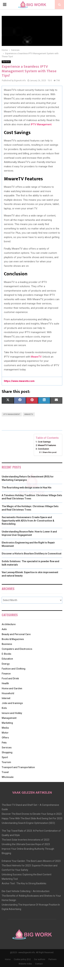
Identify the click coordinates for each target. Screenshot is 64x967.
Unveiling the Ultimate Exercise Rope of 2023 (26, 844)
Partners (52, 959)
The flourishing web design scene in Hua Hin (26, 487)
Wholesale (7, 777)
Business (7, 644)
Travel (5, 772)
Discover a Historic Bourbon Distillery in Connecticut (31, 553)
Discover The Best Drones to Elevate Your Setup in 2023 (32, 814)
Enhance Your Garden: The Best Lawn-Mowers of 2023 (31, 861)
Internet (6, 698)
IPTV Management (11, 414)
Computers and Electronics (17, 649)
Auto (4, 629)
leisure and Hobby (12, 713)
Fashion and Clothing (13, 668)
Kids (4, 708)
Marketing (7, 723)
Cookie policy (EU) (22, 959)
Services (6, 62)
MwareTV (36, 356)
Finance (6, 673)
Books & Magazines (13, 639)
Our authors (39, 959)
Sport (5, 757)
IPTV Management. (41, 124)
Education (7, 658)
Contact (39, 964)
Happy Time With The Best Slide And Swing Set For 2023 (32, 818)
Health (5, 683)
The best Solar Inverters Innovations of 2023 (25, 839)
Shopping (7, 752)
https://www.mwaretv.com (19, 381)
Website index (25, 964)
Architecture (9, 624)
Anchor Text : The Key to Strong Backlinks (24, 883)
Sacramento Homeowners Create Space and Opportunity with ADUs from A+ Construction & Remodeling (28, 520)
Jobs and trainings (12, 703)
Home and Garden (12, 688)
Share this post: (49, 452)
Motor (5, 732)
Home (8, 959)
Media (5, 727)
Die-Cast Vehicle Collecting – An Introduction (25, 891)
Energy (6, 663)
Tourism (6, 762)
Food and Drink (10, 678)
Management (9, 718)
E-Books (6, 653)
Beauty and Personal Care (16, 634)
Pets (4, 742)
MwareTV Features (47, 445)
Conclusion (43, 449)
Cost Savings (44, 441)
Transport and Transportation (18, 767)
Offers (5, 737)
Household (8, 693)
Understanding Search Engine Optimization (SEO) (28, 823)
